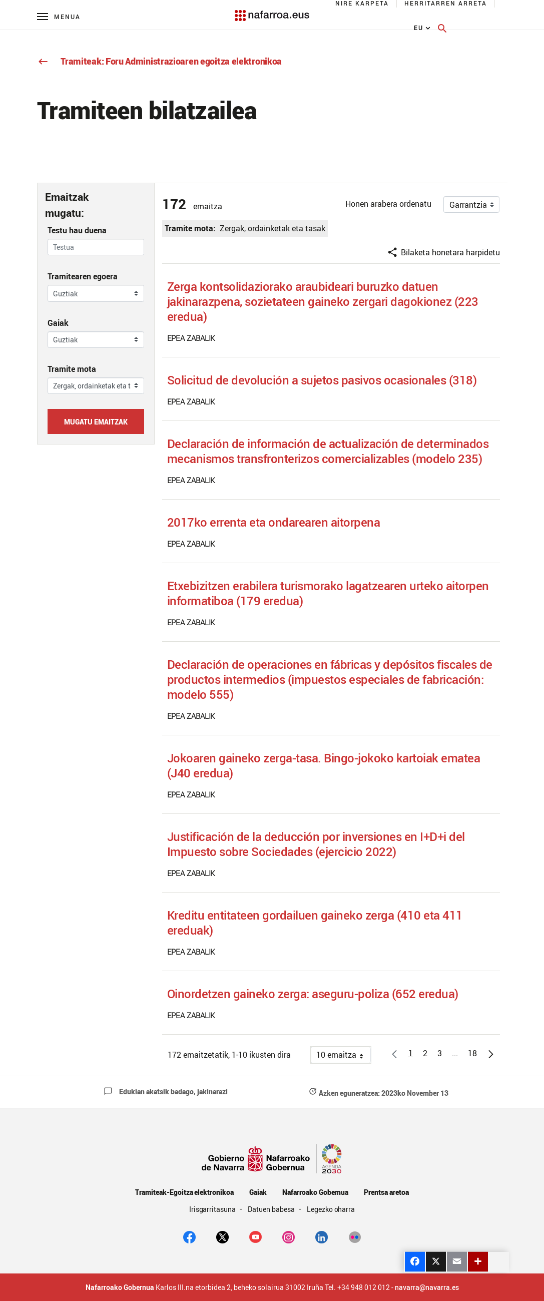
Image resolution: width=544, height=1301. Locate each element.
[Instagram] (288, 1235)
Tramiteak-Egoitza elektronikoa (184, 1192)
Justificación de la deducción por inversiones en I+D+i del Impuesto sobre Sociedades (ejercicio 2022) (316, 843)
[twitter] (222, 1235)
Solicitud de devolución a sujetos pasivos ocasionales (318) (322, 380)
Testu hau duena (77, 230)
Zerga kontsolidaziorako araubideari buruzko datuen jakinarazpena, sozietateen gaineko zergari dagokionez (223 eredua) (322, 301)
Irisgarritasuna (213, 1209)
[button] (454, 1053)
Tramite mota (72, 368)
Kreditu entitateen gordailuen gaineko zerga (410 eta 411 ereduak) (315, 922)
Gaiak (58, 322)
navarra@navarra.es (427, 1287)
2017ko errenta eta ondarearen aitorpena (273, 522)
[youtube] (255, 1235)
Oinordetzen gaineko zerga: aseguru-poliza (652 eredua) (312, 994)
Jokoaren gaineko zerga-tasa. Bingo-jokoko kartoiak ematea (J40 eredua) (323, 765)
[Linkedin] (321, 1235)
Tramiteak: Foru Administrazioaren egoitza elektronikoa (159, 61)
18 (475, 1055)
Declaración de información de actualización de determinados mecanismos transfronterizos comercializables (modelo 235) (328, 451)
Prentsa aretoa (386, 1192)
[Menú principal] (59, 16)
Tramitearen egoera (83, 276)
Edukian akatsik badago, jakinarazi (166, 1091)
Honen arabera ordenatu (388, 203)
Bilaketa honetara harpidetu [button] (443, 252)
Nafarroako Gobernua (315, 1192)
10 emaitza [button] (343, 1056)
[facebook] (189, 1235)
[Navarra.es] (272, 10)
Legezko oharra (331, 1209)
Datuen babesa (272, 1209)
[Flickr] (354, 1235)
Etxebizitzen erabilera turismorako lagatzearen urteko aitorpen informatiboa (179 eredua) (328, 593)
